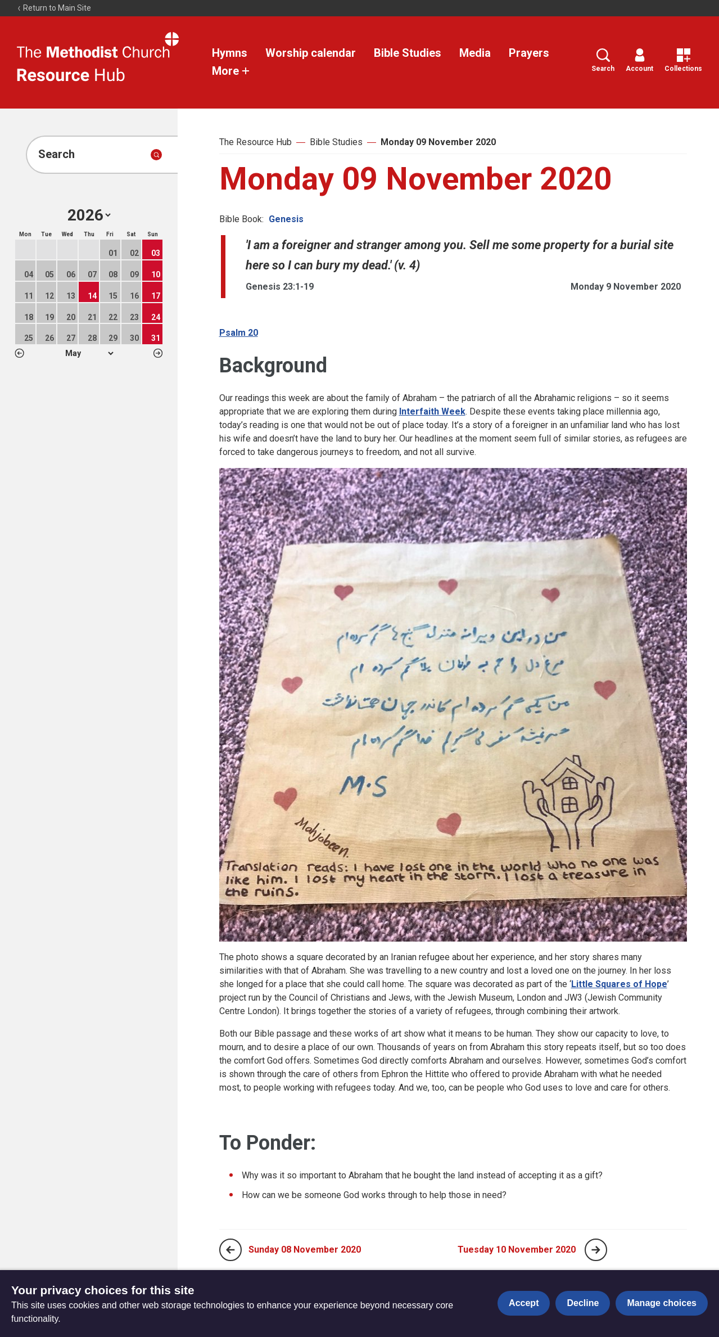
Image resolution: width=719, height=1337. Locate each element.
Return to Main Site (54, 7)
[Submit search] (156, 154)
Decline (583, 1303)
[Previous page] (230, 1250)
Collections (683, 60)
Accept (524, 1303)
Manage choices (662, 1303)
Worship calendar (310, 53)
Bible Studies (407, 53)
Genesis (286, 219)
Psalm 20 (238, 332)
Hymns (229, 53)
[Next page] (596, 1250)
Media (475, 53)
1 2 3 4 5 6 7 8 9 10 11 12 (89, 353)
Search (602, 60)
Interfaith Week (432, 411)
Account (639, 60)
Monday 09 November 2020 (438, 142)
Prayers (529, 53)
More (231, 71)
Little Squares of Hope (619, 984)
